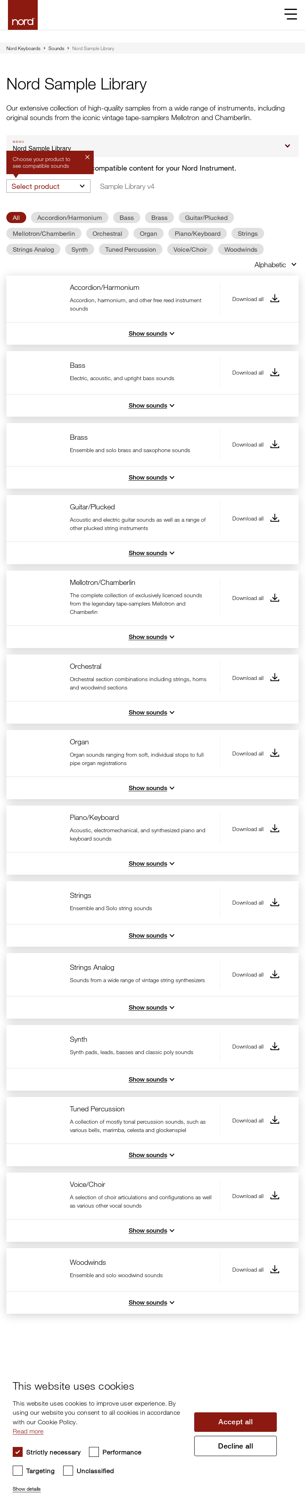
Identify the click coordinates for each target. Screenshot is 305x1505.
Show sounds (153, 333)
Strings (248, 233)
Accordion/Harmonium (69, 217)
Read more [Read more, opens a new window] (28, 1431)
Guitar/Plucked (206, 217)
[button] (99, 1485)
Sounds (56, 48)
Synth (79, 249)
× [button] (283, 1369)
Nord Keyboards (23, 48)
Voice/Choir (190, 249)
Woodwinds (240, 249)
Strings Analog (33, 249)
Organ (148, 233)
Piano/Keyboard (197, 233)
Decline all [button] (235, 1446)
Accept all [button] (235, 1422)
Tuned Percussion (130, 249)
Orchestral (107, 233)
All (16, 217)
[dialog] (146, 1432)
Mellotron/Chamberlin (44, 233)
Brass (159, 217)
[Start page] (23, 15)
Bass (127, 217)
